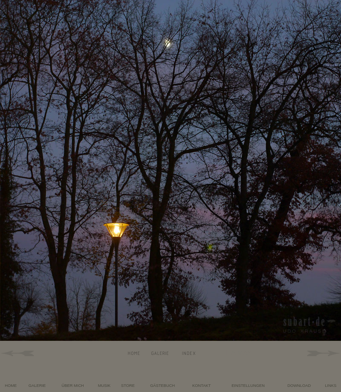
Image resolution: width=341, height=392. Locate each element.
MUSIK (104, 385)
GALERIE (37, 385)
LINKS (330, 385)
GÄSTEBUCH (162, 385)
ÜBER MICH (73, 385)
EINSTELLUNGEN (248, 385)
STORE (128, 385)
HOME (11, 385)
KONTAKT (201, 385)
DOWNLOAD (299, 385)
